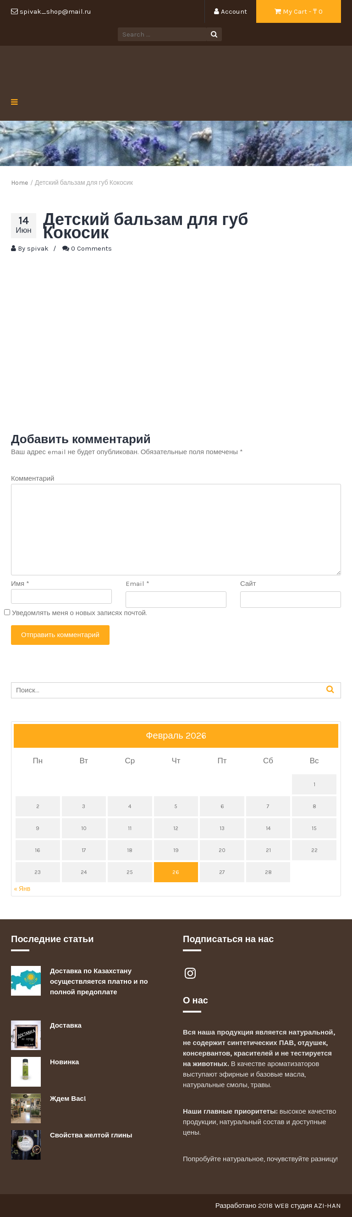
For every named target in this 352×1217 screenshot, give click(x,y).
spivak (38, 248)
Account (230, 11)
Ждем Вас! (68, 1098)
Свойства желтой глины (91, 1135)
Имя (20, 583)
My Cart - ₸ (299, 11)
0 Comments (91, 248)
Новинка (64, 1062)
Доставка (66, 1025)
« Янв (22, 889)
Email (137, 583)
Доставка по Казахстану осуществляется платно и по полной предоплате (99, 981)
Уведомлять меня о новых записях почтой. (79, 613)
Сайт (248, 583)
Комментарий (32, 478)
